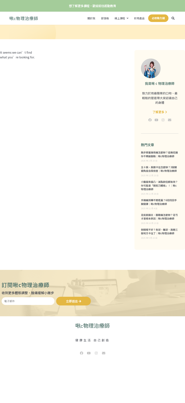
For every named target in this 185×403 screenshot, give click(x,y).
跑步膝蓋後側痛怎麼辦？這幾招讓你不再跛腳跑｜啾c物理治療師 (159, 154)
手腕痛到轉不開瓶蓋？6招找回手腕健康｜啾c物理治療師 (159, 202)
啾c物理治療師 (23, 18)
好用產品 (139, 18)
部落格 (105, 18)
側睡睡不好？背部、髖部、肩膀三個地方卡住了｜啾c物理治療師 (159, 231)
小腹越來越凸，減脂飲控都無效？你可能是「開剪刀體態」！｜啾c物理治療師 (159, 185)
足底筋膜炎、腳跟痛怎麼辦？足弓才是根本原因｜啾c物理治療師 (159, 216)
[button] (173, 18)
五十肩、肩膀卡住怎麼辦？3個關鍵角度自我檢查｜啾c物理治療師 (159, 169)
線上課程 (121, 18)
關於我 (91, 18)
